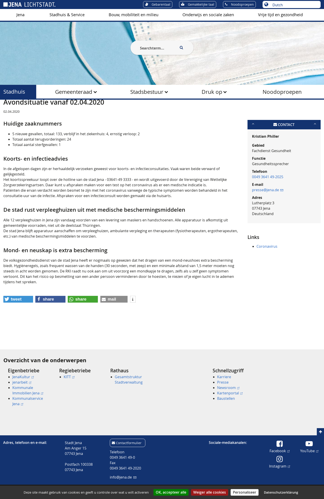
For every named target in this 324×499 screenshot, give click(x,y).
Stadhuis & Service (67, 14)
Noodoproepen (282, 91)
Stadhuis (14, 91)
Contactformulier (129, 443)
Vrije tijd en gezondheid (280, 14)
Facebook (279, 450)
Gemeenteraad (73, 91)
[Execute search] (181, 47)
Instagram (279, 466)
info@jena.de (123, 477)
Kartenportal (230, 393)
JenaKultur (23, 376)
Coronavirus (266, 268)
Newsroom (228, 387)
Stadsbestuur (146, 91)
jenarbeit (21, 382)
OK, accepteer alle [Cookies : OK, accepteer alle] (171, 492)
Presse (223, 382)
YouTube (309, 450)
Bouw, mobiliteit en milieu (133, 14)
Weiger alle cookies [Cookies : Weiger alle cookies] (209, 492)
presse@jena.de (267, 211)
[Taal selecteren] (294, 5)
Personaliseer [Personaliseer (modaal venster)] (244, 492)
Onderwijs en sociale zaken (208, 14)
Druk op (212, 91)
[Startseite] (8, 111)
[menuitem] (20, 15)
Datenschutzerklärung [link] (281, 492)
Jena (20, 14)
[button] (18, 321)
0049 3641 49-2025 (267, 198)
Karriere (224, 376)
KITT (69, 376)
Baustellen (226, 398)
